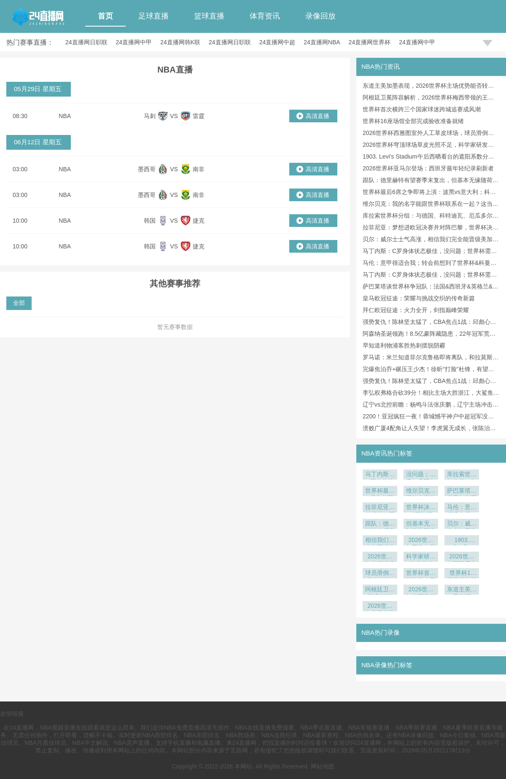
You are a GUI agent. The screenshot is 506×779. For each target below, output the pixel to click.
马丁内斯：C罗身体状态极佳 (380, 475)
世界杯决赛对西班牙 (421, 508)
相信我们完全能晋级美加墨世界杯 (380, 540)
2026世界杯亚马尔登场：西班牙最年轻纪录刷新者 (428, 168)
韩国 (150, 220)
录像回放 (320, 16)
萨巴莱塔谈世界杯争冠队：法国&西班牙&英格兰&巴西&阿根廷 (461, 491)
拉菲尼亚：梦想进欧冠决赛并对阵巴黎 (380, 508)
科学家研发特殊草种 (421, 557)
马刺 (150, 116)
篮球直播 (209, 16)
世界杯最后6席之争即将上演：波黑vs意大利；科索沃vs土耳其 (380, 491)
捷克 (199, 220)
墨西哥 (147, 169)
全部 (19, 302)
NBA (65, 116)
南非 (199, 169)
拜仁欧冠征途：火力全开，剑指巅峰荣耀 (416, 310)
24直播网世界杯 (370, 42)
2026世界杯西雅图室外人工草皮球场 (461, 557)
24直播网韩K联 (180, 42)
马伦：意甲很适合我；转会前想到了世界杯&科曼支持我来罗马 (461, 508)
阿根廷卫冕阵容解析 (380, 590)
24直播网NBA (322, 42)
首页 (105, 16)
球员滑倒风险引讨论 (380, 573)
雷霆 (199, 116)
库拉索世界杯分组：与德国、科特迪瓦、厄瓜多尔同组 (461, 475)
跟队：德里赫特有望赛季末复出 (380, 524)
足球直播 (153, 16)
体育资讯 (265, 16)
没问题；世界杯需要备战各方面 (421, 475)
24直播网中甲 (134, 42)
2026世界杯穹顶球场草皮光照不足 (380, 557)
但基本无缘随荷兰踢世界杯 (421, 524)
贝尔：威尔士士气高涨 (461, 524)
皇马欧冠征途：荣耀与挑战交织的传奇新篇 (419, 298)
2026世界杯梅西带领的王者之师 (421, 590)
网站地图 (322, 766)
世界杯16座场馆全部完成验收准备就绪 (413, 121)
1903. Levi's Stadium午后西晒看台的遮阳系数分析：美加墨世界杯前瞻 (461, 540)
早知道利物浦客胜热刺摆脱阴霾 (404, 345)
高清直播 (317, 116)
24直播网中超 (277, 42)
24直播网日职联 (86, 42)
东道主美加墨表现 (461, 590)
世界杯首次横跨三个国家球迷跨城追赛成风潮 (422, 109)
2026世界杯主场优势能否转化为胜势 (380, 606)
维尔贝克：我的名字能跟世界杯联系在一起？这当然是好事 (421, 491)
